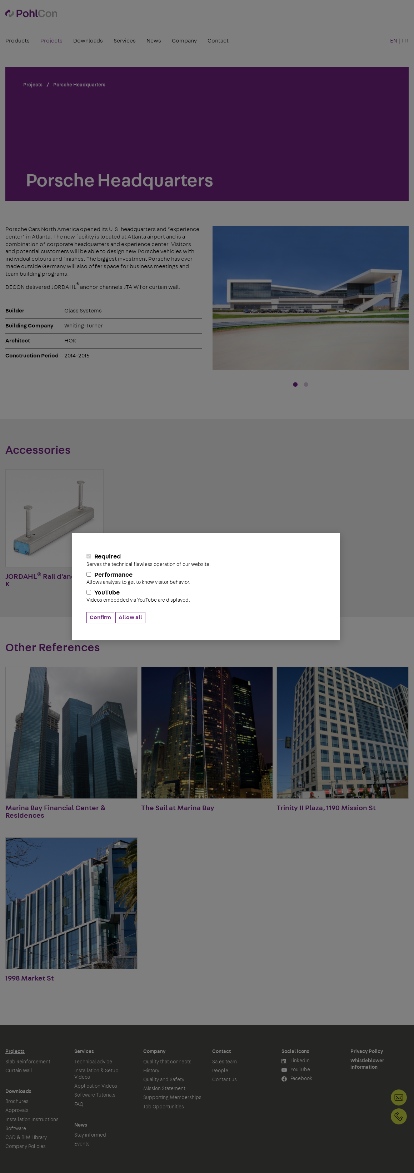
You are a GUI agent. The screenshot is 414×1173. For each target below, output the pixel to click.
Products (17, 41)
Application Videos (95, 1086)
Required (206, 560)
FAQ (78, 1104)
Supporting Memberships (172, 1097)
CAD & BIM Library (26, 1137)
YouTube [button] (295, 1070)
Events (82, 1144)
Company (184, 41)
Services (125, 41)
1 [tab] (295, 385)
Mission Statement (164, 1088)
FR (405, 41)
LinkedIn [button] (295, 1061)
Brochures (17, 1101)
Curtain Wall (18, 1070)
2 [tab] (306, 385)
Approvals (17, 1110)
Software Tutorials (94, 1095)
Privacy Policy (366, 1051)
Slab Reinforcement (27, 1061)
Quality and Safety (163, 1079)
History (151, 1070)
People (220, 1070)
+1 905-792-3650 (399, 1116)
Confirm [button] (100, 617)
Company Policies (25, 1146)
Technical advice (93, 1061)
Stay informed (90, 1135)
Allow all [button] (130, 617)
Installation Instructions (32, 1119)
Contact (218, 41)
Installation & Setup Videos (96, 1074)
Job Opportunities (163, 1106)
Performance (206, 578)
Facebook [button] (296, 1079)
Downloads (88, 41)
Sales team (224, 1061)
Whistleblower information (367, 1064)
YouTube (206, 596)
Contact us (224, 1079)
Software (15, 1128)
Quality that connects (167, 1061)
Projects (51, 41)
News (153, 41)
